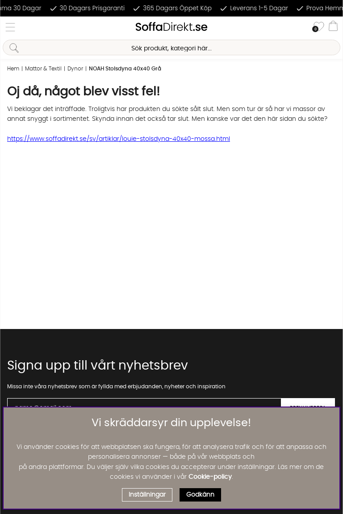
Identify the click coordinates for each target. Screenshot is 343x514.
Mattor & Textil (43, 68)
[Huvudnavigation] (10, 27)
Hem (13, 68)
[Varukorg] (333, 27)
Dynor (75, 68)
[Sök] (171, 47)
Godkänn (200, 495)
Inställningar (147, 495)
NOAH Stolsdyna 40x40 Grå (125, 68)
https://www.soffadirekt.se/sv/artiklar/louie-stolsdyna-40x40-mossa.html (118, 139)
